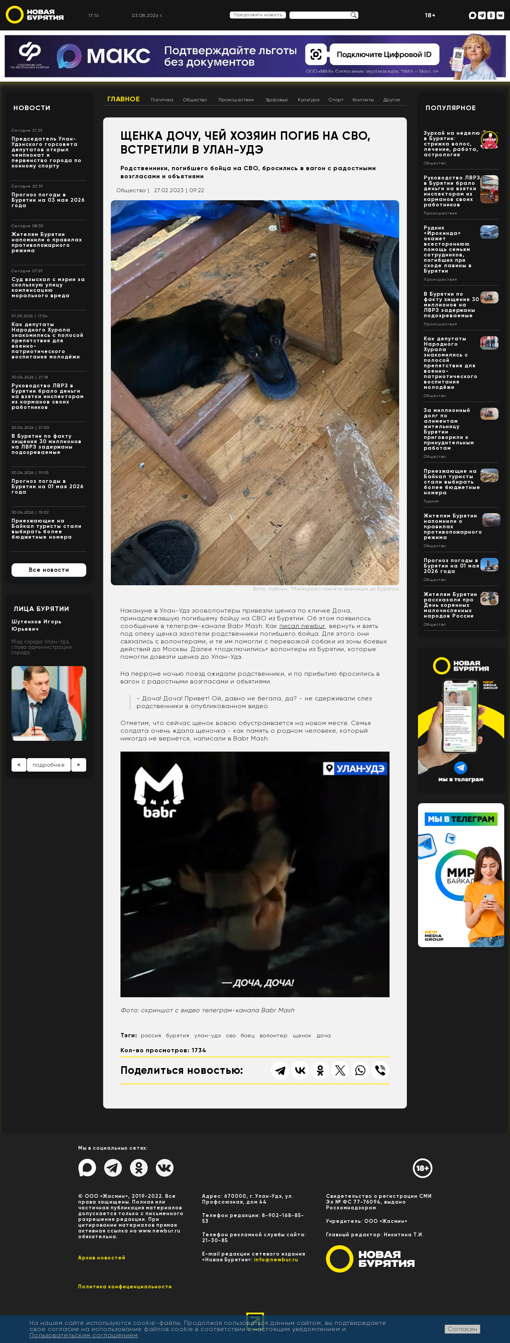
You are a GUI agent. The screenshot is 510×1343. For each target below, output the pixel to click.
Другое (392, 99)
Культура (308, 99)
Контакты (363, 99)
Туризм (431, 501)
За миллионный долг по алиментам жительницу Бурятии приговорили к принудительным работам (449, 429)
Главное (123, 99)
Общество (195, 99)
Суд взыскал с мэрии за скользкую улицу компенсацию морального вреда (48, 287)
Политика (162, 99)
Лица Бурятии (41, 609)
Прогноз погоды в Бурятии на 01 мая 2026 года (48, 486)
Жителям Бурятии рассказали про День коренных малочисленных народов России (450, 605)
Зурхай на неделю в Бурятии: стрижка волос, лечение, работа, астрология (452, 144)
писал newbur (302, 626)
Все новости (49, 569)
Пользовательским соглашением (84, 1335)
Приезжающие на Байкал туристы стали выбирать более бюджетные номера (47, 528)
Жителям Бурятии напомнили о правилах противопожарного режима (47, 242)
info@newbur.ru (276, 1260)
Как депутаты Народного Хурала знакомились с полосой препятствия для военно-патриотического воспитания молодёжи (48, 340)
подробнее (49, 765)
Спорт (336, 99)
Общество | (132, 190)
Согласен (462, 1329)
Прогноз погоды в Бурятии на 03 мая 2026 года (48, 200)
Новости (31, 108)
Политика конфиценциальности (125, 1286)
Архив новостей (101, 1258)
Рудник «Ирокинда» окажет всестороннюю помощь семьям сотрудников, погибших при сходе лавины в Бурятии (448, 249)
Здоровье (277, 99)
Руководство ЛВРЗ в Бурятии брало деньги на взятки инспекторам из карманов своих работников (48, 396)
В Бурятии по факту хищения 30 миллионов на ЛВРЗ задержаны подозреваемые (47, 444)
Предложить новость (258, 14)
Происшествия (236, 99)
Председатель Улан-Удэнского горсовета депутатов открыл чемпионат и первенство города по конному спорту (47, 152)
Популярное (451, 108)
